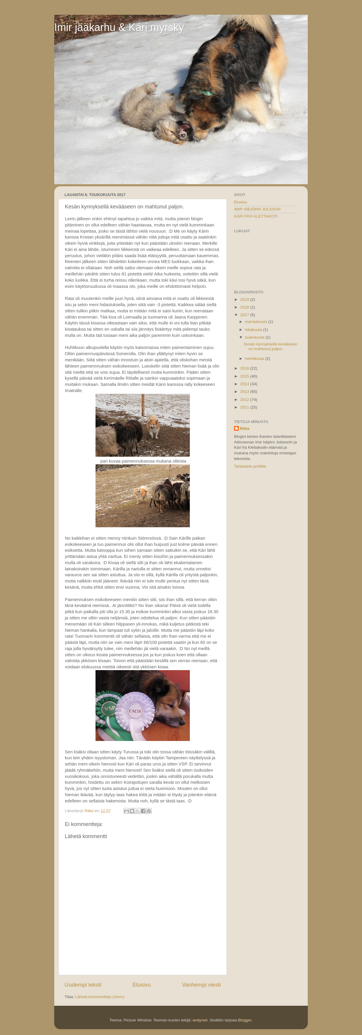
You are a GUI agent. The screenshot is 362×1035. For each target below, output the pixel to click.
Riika (244, 428)
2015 (245, 376)
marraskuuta (256, 321)
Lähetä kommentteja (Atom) (99, 997)
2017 (245, 315)
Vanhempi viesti (201, 985)
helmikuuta (255, 358)
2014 (245, 384)
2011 (245, 407)
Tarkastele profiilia (250, 466)
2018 (245, 307)
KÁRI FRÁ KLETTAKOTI (256, 216)
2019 (245, 299)
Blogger (244, 1020)
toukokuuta (255, 337)
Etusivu (142, 985)
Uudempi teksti (83, 985)
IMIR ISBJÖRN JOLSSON (257, 209)
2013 (245, 391)
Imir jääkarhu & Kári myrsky (119, 27)
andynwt (199, 1020)
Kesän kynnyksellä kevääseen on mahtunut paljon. (270, 346)
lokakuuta (254, 329)
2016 (245, 368)
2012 (245, 399)
